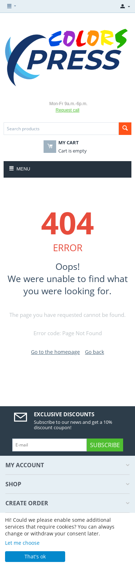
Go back (94, 351)
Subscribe (105, 445)
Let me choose (22, 542)
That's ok (35, 556)
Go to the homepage (55, 351)
